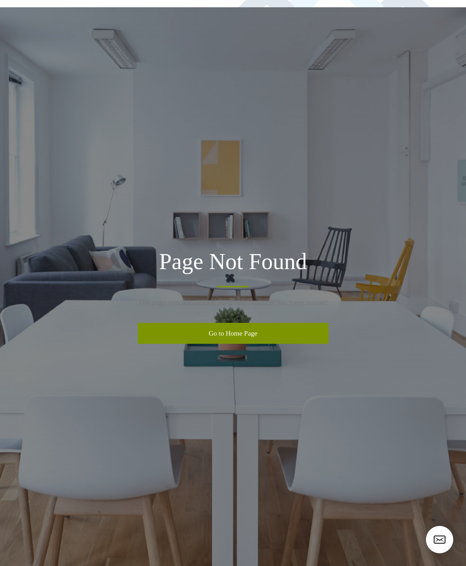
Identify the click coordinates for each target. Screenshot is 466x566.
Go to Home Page (232, 333)
